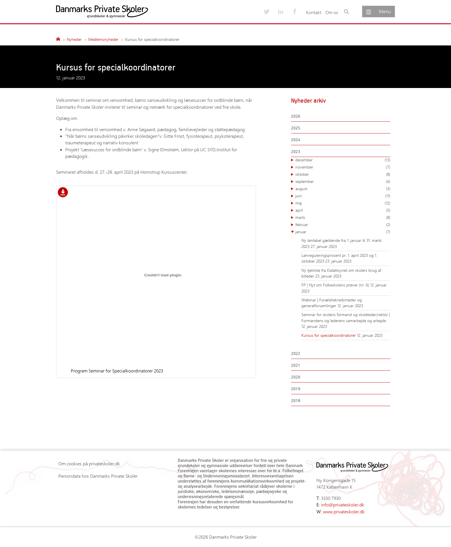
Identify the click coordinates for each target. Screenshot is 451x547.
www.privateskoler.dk (344, 511)
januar (342, 232)
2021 (295, 365)
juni (342, 196)
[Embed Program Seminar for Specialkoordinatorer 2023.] (163, 275)
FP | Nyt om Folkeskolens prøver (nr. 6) (335, 285)
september (342, 181)
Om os (331, 12)
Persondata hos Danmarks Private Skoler (97, 476)
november (342, 167)
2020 (295, 377)
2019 (295, 388)
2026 (295, 116)
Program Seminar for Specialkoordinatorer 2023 (117, 371)
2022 (295, 353)
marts (342, 217)
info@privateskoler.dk (342, 505)
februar (342, 224)
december (342, 160)
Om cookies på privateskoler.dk (89, 463)
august (342, 189)
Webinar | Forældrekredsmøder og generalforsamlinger (331, 302)
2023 (295, 151)
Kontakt (313, 12)
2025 (295, 128)
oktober (342, 174)
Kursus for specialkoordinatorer (329, 335)
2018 (295, 400)
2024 (295, 139)
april (342, 210)
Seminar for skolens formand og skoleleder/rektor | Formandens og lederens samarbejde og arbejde (345, 317)
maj (342, 203)
